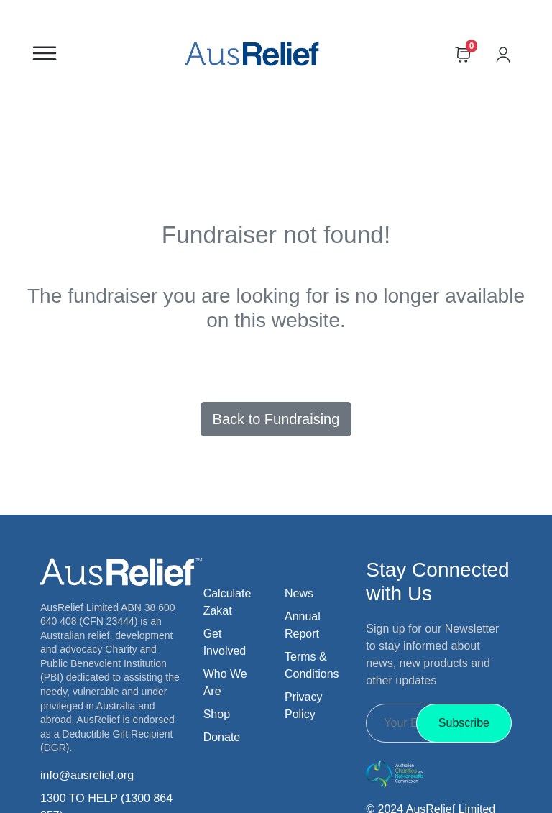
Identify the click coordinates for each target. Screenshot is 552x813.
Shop (216, 714)
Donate (222, 737)
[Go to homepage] (251, 53)
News (299, 593)
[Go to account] (510, 53)
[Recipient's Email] (402, 723)
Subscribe (463, 723)
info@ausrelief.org (87, 775)
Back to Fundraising (276, 419)
